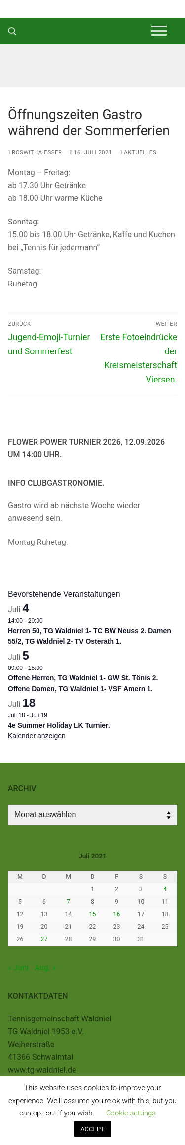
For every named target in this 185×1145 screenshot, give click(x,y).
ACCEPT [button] (92, 1129)
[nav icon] (159, 31)
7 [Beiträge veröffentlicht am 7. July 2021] (68, 901)
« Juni (18, 967)
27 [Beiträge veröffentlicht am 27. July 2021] (44, 939)
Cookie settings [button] (131, 1113)
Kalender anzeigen (37, 736)
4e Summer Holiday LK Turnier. (59, 725)
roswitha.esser (35, 152)
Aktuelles (138, 152)
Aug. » (45, 967)
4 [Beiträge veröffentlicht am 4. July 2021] (165, 889)
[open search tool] (12, 31)
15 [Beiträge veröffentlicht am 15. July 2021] (92, 914)
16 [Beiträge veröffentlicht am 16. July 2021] (116, 914)
